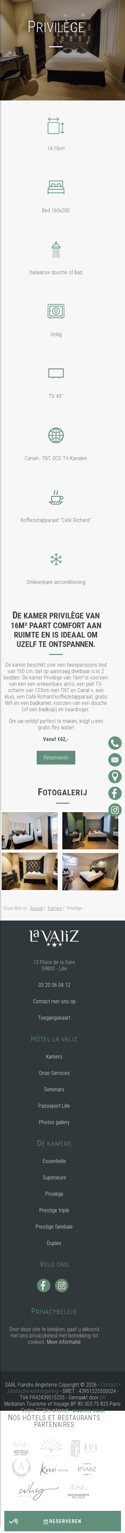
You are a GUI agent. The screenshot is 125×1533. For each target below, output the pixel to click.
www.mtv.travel (88, 1410)
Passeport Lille (54, 1106)
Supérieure (54, 1177)
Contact (109, 1385)
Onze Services (54, 1073)
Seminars (54, 1089)
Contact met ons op (54, 1001)
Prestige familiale (54, 1227)
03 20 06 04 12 (54, 985)
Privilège (54, 1194)
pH (103, 1397)
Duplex (54, 1243)
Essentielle (54, 1161)
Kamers (54, 1056)
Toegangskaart (54, 1018)
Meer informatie (64, 1342)
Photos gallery (54, 1122)
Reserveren (62, 1521)
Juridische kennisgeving (32, 1391)
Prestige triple (54, 1210)
